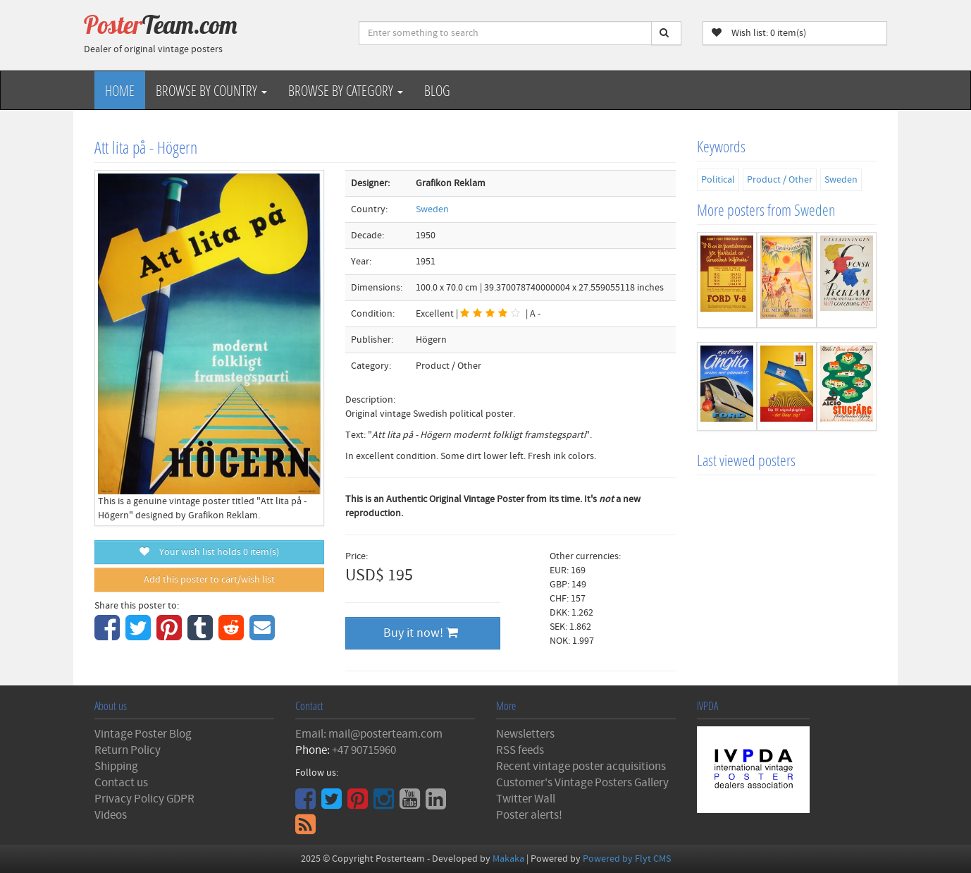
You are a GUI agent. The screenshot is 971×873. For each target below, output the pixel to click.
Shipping (116, 766)
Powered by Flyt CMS (627, 859)
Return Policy (127, 750)
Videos (110, 815)
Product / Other (779, 179)
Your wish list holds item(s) (209, 552)
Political (718, 179)
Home (120, 90)
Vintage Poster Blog (143, 734)
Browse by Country (211, 90)
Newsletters (525, 734)
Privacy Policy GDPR (144, 799)
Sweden (432, 209)
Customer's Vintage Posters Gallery (582, 782)
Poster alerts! (529, 815)
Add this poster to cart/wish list (209, 579)
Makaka (508, 859)
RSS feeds (520, 750)
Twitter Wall (525, 799)
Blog (437, 90)
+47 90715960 (364, 750)
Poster (160, 24)
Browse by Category (345, 90)
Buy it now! (420, 633)
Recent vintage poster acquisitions (581, 766)
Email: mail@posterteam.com (369, 734)
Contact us (121, 782)
